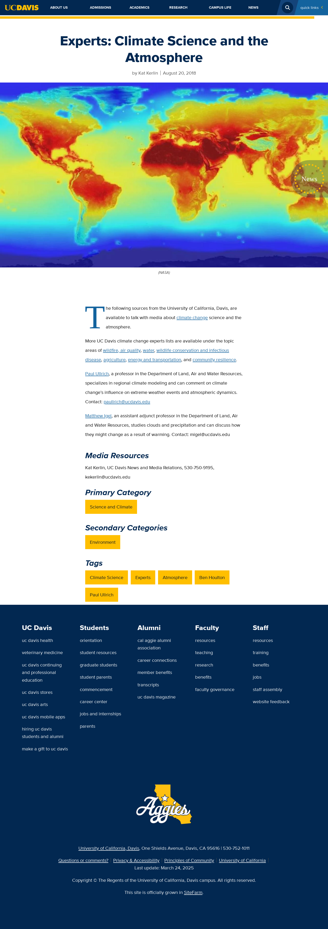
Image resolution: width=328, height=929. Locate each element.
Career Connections (157, 660)
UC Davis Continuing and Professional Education (42, 672)
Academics (139, 7)
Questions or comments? (83, 860)
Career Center (93, 701)
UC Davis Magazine (157, 696)
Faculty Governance (214, 689)
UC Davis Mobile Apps (43, 716)
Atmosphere (175, 577)
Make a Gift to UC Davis (45, 748)
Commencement (96, 689)
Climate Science (106, 577)
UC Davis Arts (35, 704)
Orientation (91, 640)
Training (260, 652)
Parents (87, 726)
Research (178, 7)
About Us (59, 7)
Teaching (204, 652)
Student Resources (98, 652)
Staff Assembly (267, 689)
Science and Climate (111, 506)
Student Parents (96, 676)
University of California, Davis (108, 848)
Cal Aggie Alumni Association (154, 644)
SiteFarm (193, 892)
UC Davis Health (37, 640)
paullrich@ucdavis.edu (127, 401)
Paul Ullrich (97, 373)
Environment (103, 542)
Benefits (203, 676)
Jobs (257, 676)
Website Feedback (271, 701)
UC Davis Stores (37, 692)
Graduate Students (98, 664)
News (253, 7)
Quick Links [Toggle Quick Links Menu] (309, 7)
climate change (192, 317)
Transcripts (148, 684)
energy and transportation (154, 359)
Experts (143, 577)
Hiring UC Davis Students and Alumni (42, 732)
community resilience (214, 359)
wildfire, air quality (122, 350)
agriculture (114, 359)
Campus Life (220, 7)
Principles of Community (189, 860)
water (148, 350)
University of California (242, 860)
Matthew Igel (98, 415)
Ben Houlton (212, 577)
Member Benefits (155, 672)
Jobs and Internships (100, 713)
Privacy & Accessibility (136, 860)
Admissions (100, 7)
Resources (205, 640)
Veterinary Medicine (42, 652)
